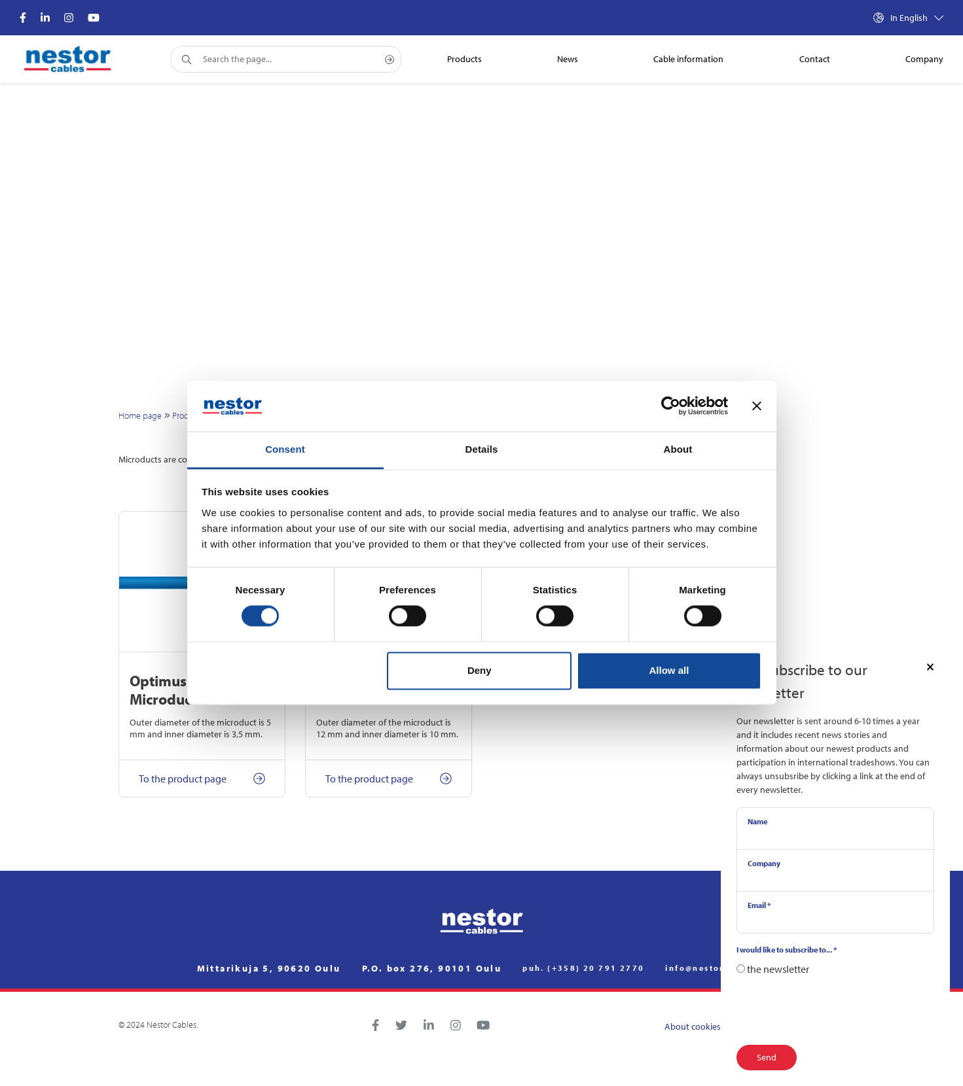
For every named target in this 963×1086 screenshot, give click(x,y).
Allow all (669, 670)
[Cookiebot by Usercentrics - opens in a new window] (670, 406)
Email (759, 905)
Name (757, 821)
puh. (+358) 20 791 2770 (583, 968)
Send (766, 1057)
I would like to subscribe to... (786, 950)
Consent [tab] (285, 449)
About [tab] (678, 449)
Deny (479, 670)
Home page (140, 415)
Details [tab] (481, 449)
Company (764, 863)
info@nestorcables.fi (715, 968)
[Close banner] (756, 406)
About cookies (692, 1026)
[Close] (930, 666)
